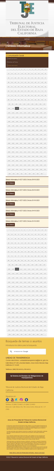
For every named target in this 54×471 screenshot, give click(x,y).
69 (32, 91)
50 (8, 86)
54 (22, 86)
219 (13, 156)
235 (37, 160)
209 (13, 152)
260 (18, 173)
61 (45, 86)
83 (38, 95)
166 (41, 130)
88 (15, 99)
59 (38, 86)
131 (21, 117)
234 (33, 160)
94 (35, 99)
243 (29, 165)
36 (42, 78)
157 (45, 125)
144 (33, 121)
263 (30, 173)
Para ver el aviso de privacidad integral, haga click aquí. (27, 453)
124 (33, 112)
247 (45, 165)
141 (21, 121)
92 (28, 99)
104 (32, 104)
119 (13, 112)
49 (45, 82)
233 (29, 160)
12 (42, 69)
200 (17, 147)
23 (38, 73)
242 (25, 165)
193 (29, 143)
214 (33, 152)
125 (37, 112)
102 (24, 104)
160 (17, 130)
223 (29, 156)
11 (39, 69)
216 (41, 152)
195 (37, 143)
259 (14, 173)
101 (20, 104)
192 (25, 143)
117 (45, 108)
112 (25, 108)
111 (21, 108)
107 (44, 104)
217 (45, 152)
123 (29, 112)
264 (34, 173)
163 (29, 130)
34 (35, 78)
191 (21, 143)
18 (22, 73)
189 (13, 143)
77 (18, 95)
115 (37, 108)
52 (15, 86)
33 (32, 78)
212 (25, 152)
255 (37, 169)
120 (17, 112)
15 (12, 73)
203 (29, 147)
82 (35, 95)
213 (29, 152)
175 (37, 134)
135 (37, 117)
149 (13, 125)
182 (25, 139)
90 (22, 99)
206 (41, 147)
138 (9, 121)
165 (37, 130)
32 (28, 78)
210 (17, 152)
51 (12, 86)
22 (35, 73)
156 (41, 125)
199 (13, 147)
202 (25, 147)
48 (42, 82)
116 (41, 108)
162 (25, 130)
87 (12, 99)
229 (13, 160)
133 (29, 117)
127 (45, 112)
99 (12, 104)
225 (37, 156)
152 (25, 125)
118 (9, 112)
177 (45, 134)
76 (15, 95)
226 (41, 156)
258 (9, 173)
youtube (12, 399)
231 (21, 160)
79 (25, 95)
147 (45, 121)
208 (9, 152)
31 (25, 78)
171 (21, 134)
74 (8, 95)
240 (17, 165)
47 (38, 82)
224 (33, 156)
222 (25, 156)
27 (12, 78)
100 (16, 104)
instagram (21, 399)
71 (38, 91)
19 (25, 73)
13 (45, 69)
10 (35, 69)
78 (22, 95)
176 (41, 134)
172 (25, 134)
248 (9, 169)
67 (25, 91)
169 (13, 134)
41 (18, 82)
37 (45, 78)
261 (21, 173)
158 (9, 130)
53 (18, 86)
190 (17, 143)
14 (8, 73)
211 (21, 152)
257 (45, 169)
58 (35, 86)
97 (45, 99)
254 (33, 169)
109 (13, 108)
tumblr (26, 399)
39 (12, 82)
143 (29, 121)
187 (45, 139)
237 (45, 160)
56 (28, 86)
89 (18, 99)
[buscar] (27, 351)
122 (25, 112)
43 (25, 82)
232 (25, 160)
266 (42, 173)
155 (37, 125)
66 (22, 91)
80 (28, 95)
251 (21, 169)
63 (12, 91)
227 (45, 156)
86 (8, 99)
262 (26, 173)
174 (33, 134)
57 (32, 86)
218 (9, 156)
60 (42, 86)
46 (35, 82)
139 (13, 121)
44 (28, 82)
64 (15, 91)
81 (32, 95)
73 (45, 91)
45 (32, 82)
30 (22, 78)
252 (25, 169)
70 (35, 91)
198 (9, 147)
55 (25, 86)
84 (42, 95)
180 (17, 139)
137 (45, 117)
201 (21, 147)
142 (25, 121)
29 (18, 78)
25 (45, 73)
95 (38, 99)
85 (45, 95)
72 (42, 91)
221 (21, 156)
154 (33, 125)
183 (29, 139)
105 (36, 104)
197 (45, 143)
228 (9, 160)
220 (17, 156)
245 (37, 165)
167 (45, 130)
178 (9, 139)
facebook (7, 399)
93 (32, 99)
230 (17, 160)
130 (17, 117)
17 (18, 73)
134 (33, 117)
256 (41, 169)
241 (21, 165)
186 (41, 139)
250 (17, 169)
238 (9, 165)
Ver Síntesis (10, 183)
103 (28, 104)
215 (37, 152)
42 (22, 82)
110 (17, 108)
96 (42, 99)
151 (21, 125)
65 (18, 91)
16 (15, 73)
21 (32, 73)
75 (12, 95)
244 (33, 165)
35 (38, 78)
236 (41, 160)
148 (9, 125)
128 (9, 117)
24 (42, 73)
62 (8, 91)
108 (9, 108)
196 (41, 143)
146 (41, 121)
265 (38, 173)
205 (37, 147)
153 (29, 125)
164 (33, 130)
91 (25, 99)
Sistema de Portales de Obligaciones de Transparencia (27, 377)
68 (28, 91)
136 (41, 117)
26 (8, 78)
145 (37, 121)
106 (40, 104)
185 (37, 139)
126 (41, 112)
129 (13, 117)
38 (8, 82)
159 (13, 130)
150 (17, 125)
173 (29, 134)
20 (28, 73)
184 (33, 139)
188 (9, 143)
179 (13, 139)
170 (17, 134)
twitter (16, 399)
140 (17, 121)
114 (33, 108)
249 (13, 169)
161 (21, 130)
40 (15, 82)
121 (21, 112)
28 (15, 78)
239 (13, 165)
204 (33, 147)
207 (45, 147)
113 (29, 108)
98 (9, 104)
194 (33, 143)
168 (9, 134)
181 (21, 139)
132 (25, 117)
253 (29, 169)
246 (41, 165)
